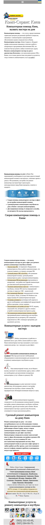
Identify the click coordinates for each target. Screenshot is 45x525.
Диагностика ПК (12, 267)
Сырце (14, 482)
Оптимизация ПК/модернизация (17, 280)
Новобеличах (33, 474)
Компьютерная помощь (12, 174)
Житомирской (21, 476)
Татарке (25, 480)
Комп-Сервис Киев (22, 21)
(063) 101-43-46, (25, 520)
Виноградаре (28, 482)
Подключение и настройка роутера (18, 306)
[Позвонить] (40, 511)
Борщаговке (24, 474)
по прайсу (31, 57)
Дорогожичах (33, 480)
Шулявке (21, 478)
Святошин (30, 476)
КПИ (34, 478)
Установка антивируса (14, 300)
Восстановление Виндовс (15, 293)
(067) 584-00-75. (25, 523)
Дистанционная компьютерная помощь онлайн (22, 313)
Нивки (36, 476)
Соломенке (10, 480)
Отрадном (28, 478)
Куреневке (20, 482)
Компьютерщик (14, 384)
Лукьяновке (18, 480)
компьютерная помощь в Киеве (25, 471)
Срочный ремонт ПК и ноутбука (17, 273)
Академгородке (11, 476)
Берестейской (13, 478)
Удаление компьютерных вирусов (17, 286)
